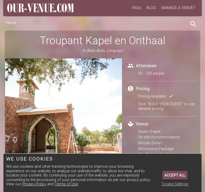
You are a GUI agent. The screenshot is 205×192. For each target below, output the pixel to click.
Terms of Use (66, 184)
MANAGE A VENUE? (178, 8)
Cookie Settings (175, 184)
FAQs (136, 8)
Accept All (174, 175)
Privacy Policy (34, 184)
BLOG (151, 8)
